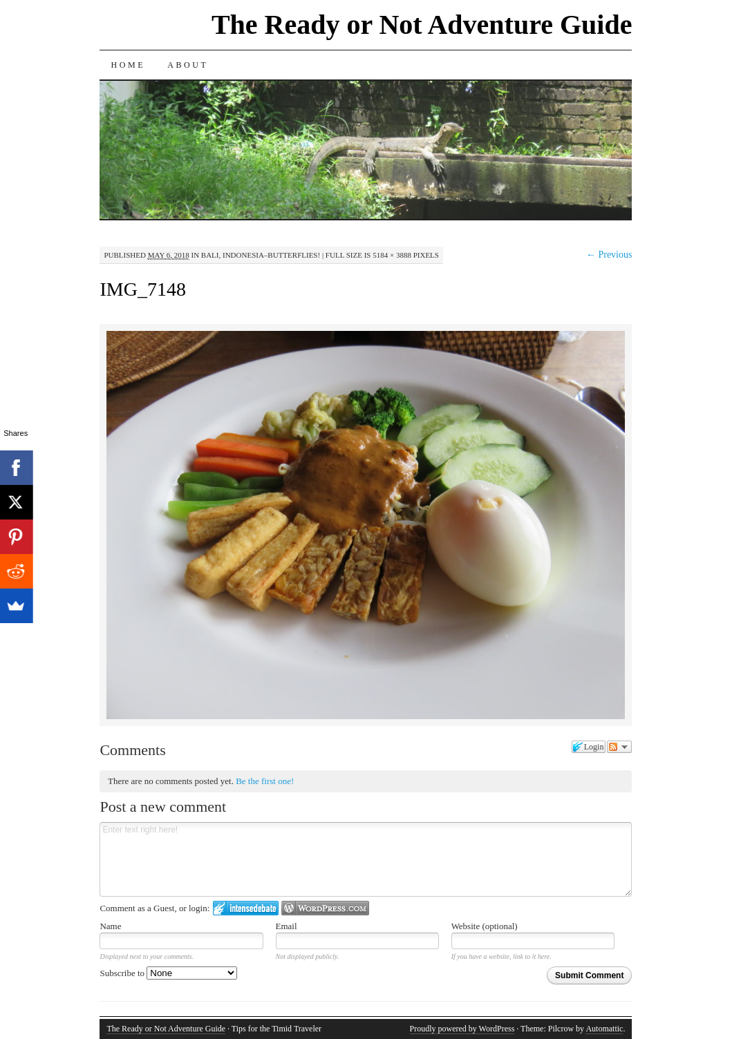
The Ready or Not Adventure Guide (422, 24)
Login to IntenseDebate (246, 908)
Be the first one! (265, 781)
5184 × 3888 (392, 255)
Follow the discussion (619, 747)
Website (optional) (484, 926)
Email (286, 926)
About (187, 65)
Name (110, 926)
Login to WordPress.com (325, 908)
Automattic (604, 1028)
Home (128, 65)
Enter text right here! (366, 859)
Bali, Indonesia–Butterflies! (260, 255)
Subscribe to (168, 973)
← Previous (609, 254)
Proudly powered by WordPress (462, 1028)
